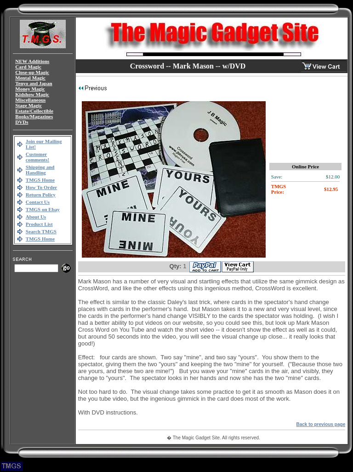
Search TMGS (41, 231)
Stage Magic (28, 105)
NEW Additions (32, 61)
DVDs (21, 122)
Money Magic (30, 89)
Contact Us (38, 202)
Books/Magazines (34, 116)
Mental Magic (30, 78)
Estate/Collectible (34, 111)
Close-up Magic (32, 72)
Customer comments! (37, 156)
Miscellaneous (30, 100)
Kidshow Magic (32, 94)
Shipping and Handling (40, 169)
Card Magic (28, 66)
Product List (39, 224)
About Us (36, 216)
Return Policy (41, 194)
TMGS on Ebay (43, 209)
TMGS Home (40, 180)
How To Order (41, 187)
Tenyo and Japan (33, 83)
